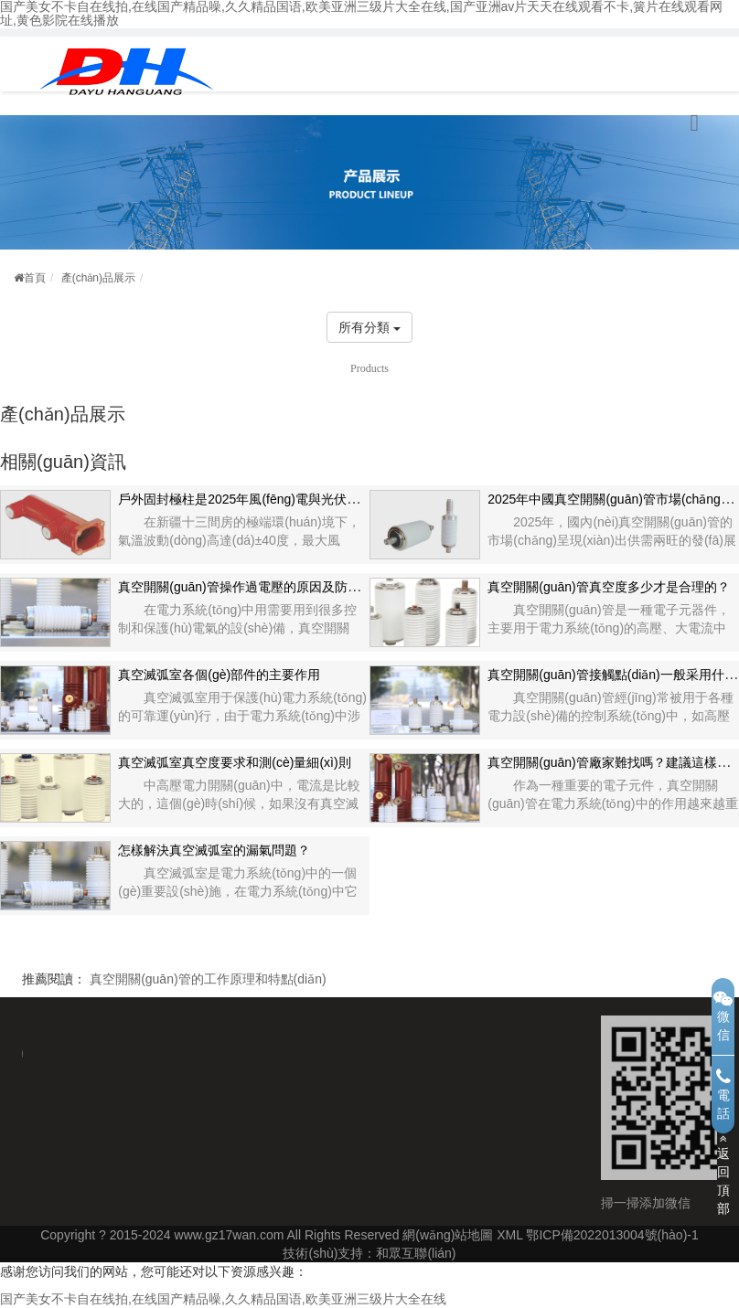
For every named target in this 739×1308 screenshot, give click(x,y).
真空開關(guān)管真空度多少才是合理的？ (608, 587)
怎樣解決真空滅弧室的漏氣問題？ (214, 850)
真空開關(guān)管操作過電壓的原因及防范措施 (251, 587)
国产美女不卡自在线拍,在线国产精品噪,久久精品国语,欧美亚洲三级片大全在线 (223, 1299)
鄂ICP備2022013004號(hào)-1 (612, 1235)
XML (509, 1235)
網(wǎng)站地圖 (447, 1235)
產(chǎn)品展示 (98, 277)
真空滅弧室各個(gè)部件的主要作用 (219, 674)
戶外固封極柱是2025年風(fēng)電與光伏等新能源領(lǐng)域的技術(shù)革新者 (338, 499)
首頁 (30, 277)
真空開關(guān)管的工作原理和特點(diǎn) (208, 979)
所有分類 (369, 327)
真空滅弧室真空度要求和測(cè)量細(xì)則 (234, 762)
